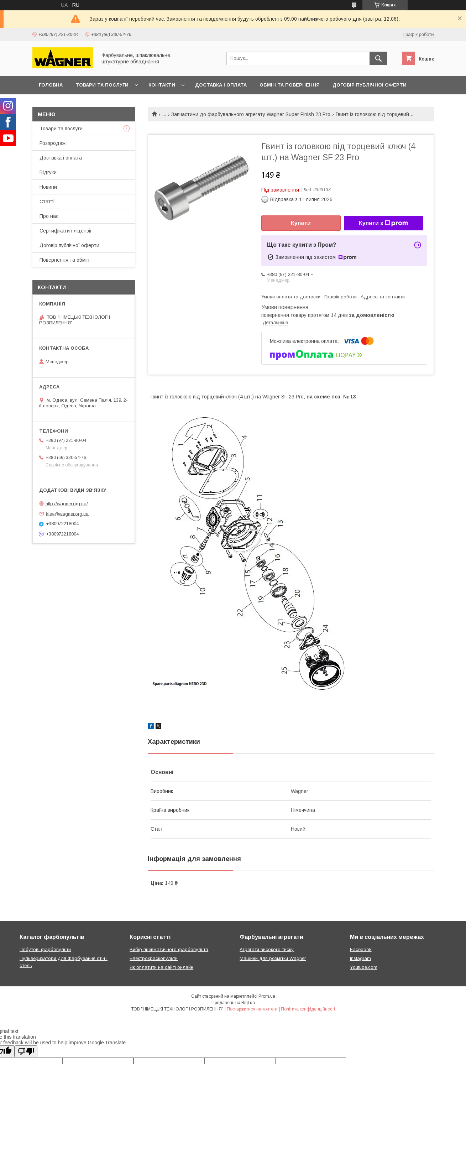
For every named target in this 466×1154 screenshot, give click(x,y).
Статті (47, 201)
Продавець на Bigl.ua (233, 1002)
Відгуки (48, 172)
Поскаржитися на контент (252, 1009)
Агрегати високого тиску (267, 949)
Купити (301, 223)
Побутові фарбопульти (45, 949)
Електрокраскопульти (154, 958)
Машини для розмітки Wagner (273, 958)
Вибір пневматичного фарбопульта (169, 949)
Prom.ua (266, 996)
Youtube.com (363, 967)
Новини (48, 187)
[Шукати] (378, 58)
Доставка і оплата (221, 85)
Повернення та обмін (64, 260)
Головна (51, 85)
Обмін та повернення (290, 85)
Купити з (383, 223)
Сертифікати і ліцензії (65, 231)
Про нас (49, 216)
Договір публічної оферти (370, 85)
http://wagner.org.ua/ (67, 503)
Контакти (161, 85)
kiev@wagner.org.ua (67, 513)
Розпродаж (53, 143)
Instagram (360, 958)
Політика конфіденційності (308, 1009)
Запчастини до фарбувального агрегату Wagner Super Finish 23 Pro (250, 114)
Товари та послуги (102, 85)
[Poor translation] (26, 1051)
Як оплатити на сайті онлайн (161, 967)
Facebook (361, 949)
